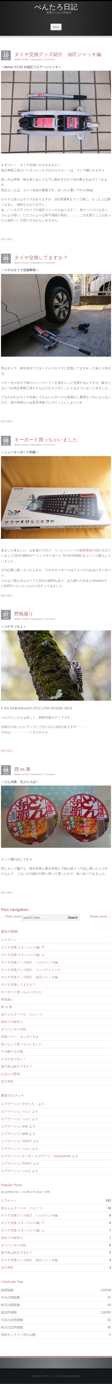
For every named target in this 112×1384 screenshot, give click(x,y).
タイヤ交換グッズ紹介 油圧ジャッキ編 (57, 54)
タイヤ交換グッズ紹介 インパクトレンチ (31, 969)
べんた (26, 1111)
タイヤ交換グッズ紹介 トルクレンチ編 (29, 962)
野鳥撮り (23, 613)
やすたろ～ (29, 1104)
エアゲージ (9, 940)
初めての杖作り (12, 1021)
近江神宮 (7, 1081)
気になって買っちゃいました (21, 1044)
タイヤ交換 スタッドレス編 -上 (23, 954)
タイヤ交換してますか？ (41, 257)
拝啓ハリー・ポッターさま (20, 1036)
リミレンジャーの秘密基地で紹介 (78, 550)
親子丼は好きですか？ (16, 1066)
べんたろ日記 (56, 7)
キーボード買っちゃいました (46, 439)
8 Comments (49, 444)
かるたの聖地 (10, 1074)
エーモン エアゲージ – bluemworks (46, 1156)
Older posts (11, 916)
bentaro (25, 59)
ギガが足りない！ (13, 1059)
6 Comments (49, 263)
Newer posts (100, 916)
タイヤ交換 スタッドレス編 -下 (23, 947)
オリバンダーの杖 (13, 1029)
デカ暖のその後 (12, 1051)
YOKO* (27, 1141)
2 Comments (49, 774)
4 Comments (49, 59)
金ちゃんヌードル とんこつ (21, 1014)
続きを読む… (8, 238)
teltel (25, 1126)
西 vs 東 (22, 769)
